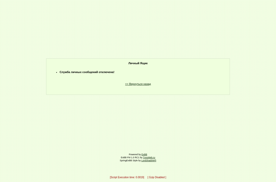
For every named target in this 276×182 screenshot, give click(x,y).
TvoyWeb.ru (149, 157)
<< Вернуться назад (138, 83)
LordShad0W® (148, 160)
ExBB (144, 154)
